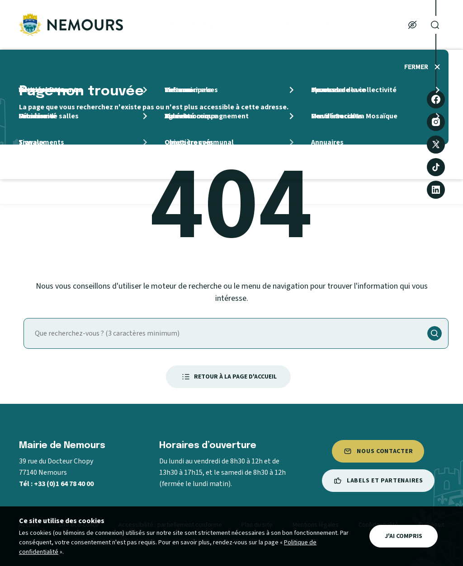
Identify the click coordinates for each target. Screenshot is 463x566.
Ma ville (158, 24)
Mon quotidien (219, 24)
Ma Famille (285, 24)
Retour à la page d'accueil (228, 377)
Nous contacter (378, 451)
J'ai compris (403, 536)
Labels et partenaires (378, 480)
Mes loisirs (344, 24)
